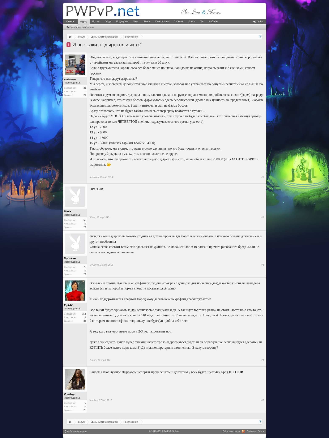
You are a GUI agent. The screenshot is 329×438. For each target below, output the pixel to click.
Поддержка (122, 21)
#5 (262, 400)
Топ (202, 21)
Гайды (107, 21)
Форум (83, 22)
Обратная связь (231, 431)
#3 (262, 264)
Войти (258, 21)
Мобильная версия (76, 431)
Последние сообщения (80, 27)
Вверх (261, 431)
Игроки (95, 21)
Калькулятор (162, 21)
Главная (70, 21)
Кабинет (213, 21)
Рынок (147, 21)
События (178, 21)
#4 (262, 360)
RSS (243, 431)
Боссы (191, 21)
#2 (262, 217)
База (135, 21)
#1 (262, 177)
